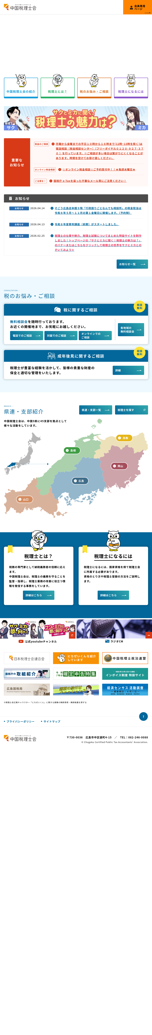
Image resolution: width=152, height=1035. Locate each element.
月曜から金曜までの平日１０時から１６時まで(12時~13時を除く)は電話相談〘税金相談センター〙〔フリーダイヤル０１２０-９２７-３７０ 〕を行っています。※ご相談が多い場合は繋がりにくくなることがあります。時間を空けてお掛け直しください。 (100, 151)
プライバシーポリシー (21, 721)
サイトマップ (52, 721)
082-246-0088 (138, 737)
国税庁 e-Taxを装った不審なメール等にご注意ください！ (90, 181)
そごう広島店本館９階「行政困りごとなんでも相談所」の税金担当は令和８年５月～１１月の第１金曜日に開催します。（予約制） (98, 210)
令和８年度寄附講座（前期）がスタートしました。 (87, 224)
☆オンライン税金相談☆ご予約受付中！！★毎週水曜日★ (99, 169)
